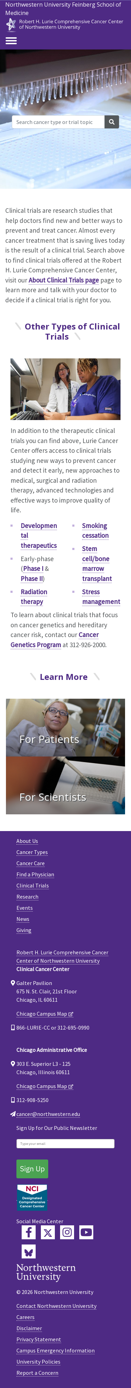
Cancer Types (32, 851)
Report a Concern (37, 1372)
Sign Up (32, 1168)
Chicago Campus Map (41, 1013)
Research (27, 896)
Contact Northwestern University (56, 1305)
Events (24, 907)
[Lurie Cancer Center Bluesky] (29, 1251)
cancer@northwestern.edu (48, 1113)
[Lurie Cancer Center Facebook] (29, 1232)
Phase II (32, 578)
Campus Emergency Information (55, 1350)
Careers (25, 1316)
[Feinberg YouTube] (86, 1232)
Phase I (33, 568)
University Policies (38, 1361)
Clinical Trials (32, 885)
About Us (27, 840)
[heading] (65, 24)
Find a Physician (35, 874)
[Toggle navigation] (11, 41)
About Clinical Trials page (64, 280)
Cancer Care (30, 863)
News (22, 918)
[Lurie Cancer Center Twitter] (48, 1232)
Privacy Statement (38, 1339)
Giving (23, 929)
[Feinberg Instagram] (67, 1232)
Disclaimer (29, 1328)
